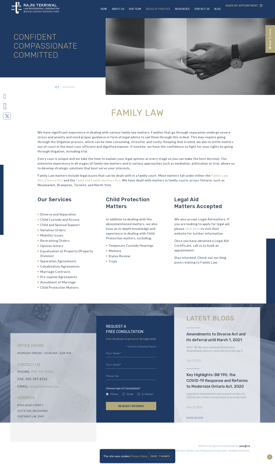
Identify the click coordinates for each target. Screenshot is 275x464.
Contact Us (201, 9)
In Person (145, 394)
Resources (181, 9)
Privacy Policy (139, 456)
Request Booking (131, 406)
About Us (117, 9)
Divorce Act (54, 182)
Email (127, 394)
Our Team (134, 9)
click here (192, 230)
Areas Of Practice (157, 9)
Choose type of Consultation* (123, 388)
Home (102, 9)
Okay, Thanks (160, 456)
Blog (217, 9)
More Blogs (194, 431)
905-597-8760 (42, 379)
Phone (112, 394)
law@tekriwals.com (44, 393)
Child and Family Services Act (98, 182)
